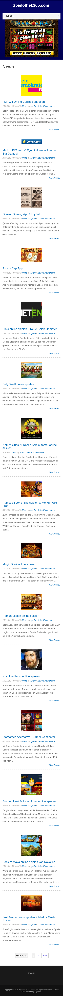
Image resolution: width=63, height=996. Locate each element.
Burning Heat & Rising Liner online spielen (29, 801)
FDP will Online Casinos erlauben (24, 101)
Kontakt (31, 973)
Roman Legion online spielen (21, 615)
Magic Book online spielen (19, 564)
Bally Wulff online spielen (18, 384)
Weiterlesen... (54, 130)
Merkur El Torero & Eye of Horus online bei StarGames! (29, 152)
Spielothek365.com (31, 5)
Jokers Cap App (13, 268)
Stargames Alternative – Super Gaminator (29, 737)
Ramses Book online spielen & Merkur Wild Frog (30, 504)
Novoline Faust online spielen (21, 676)
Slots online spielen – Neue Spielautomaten (30, 329)
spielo (33, 106)
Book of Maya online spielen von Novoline (29, 862)
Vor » (45, 955)
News (24, 106)
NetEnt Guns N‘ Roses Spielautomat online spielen (30, 446)
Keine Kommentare (46, 106)
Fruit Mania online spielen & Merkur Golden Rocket (30, 919)
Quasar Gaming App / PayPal (21, 214)
